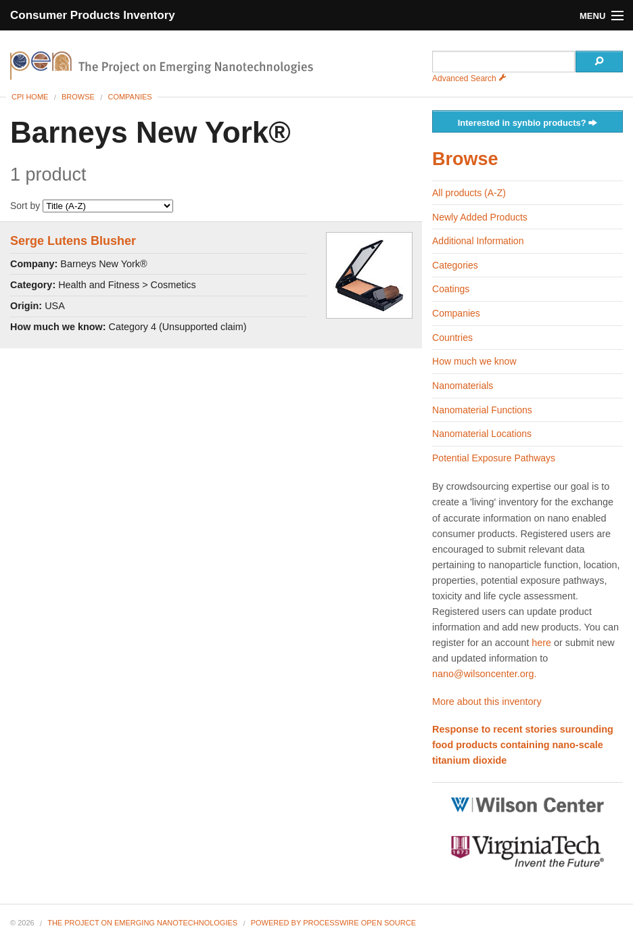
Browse (78, 97)
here (541, 642)
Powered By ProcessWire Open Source (333, 923)
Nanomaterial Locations (482, 433)
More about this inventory (487, 701)
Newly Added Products (480, 217)
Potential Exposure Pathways (493, 458)
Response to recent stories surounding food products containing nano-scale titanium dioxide (522, 745)
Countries (452, 337)
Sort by (91, 205)
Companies (129, 97)
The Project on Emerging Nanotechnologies (142, 923)
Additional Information (477, 240)
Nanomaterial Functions (482, 410)
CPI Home (29, 97)
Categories (455, 265)
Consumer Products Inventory (92, 15)
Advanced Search (469, 78)
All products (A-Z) (469, 192)
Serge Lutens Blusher (73, 241)
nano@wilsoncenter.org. (484, 673)
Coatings (450, 288)
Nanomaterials (462, 385)
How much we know (474, 361)
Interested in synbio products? (528, 123)
